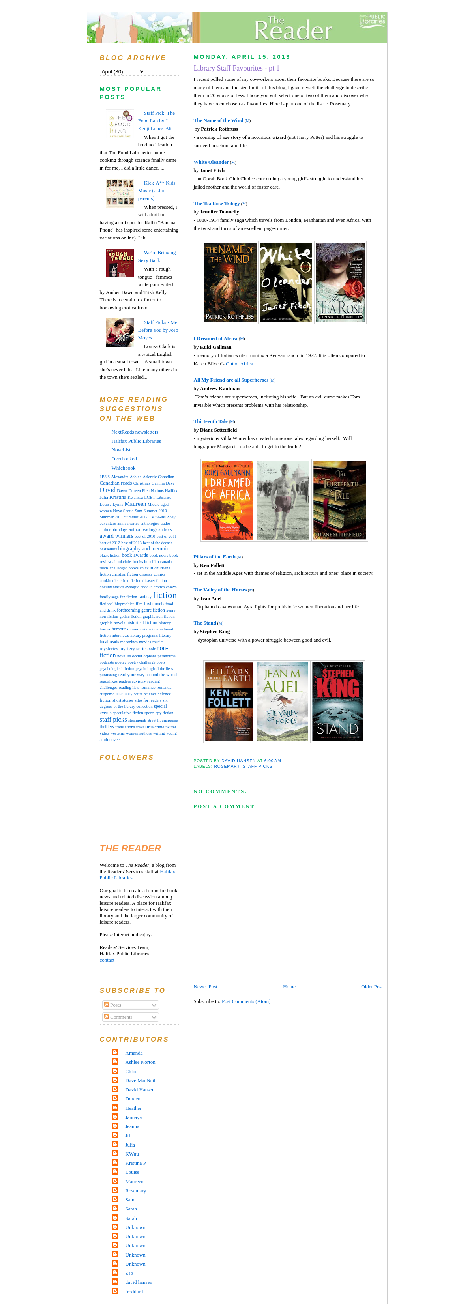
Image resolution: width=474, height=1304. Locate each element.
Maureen (135, 503)
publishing (108, 675)
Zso (129, 1273)
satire (138, 694)
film (139, 604)
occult (137, 656)
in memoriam (139, 629)
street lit (154, 720)
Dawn (122, 490)
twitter (170, 727)
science (150, 693)
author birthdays (114, 529)
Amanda (134, 1053)
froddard (134, 1292)
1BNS (105, 477)
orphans (149, 656)
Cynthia (158, 483)
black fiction (110, 555)
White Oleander (211, 162)
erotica (159, 587)
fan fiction (128, 597)
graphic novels (112, 622)
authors (165, 529)
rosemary (227, 766)
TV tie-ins (157, 517)
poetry (121, 662)
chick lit (146, 568)
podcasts (107, 662)
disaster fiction (154, 580)
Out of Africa (239, 364)
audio (165, 523)
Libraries (163, 497)
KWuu (132, 1154)
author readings (143, 529)
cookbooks (109, 580)
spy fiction (164, 713)
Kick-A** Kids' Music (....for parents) (157, 190)
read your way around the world (147, 674)
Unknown (136, 1227)
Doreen (134, 490)
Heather (134, 1108)
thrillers (107, 727)
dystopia (132, 587)
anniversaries (128, 523)
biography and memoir (143, 549)
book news (158, 555)
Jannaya (134, 1117)
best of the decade (157, 543)
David (108, 490)
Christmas (141, 483)
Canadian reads (116, 483)
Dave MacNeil (141, 1080)
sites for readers (148, 700)
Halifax (171, 490)
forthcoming (128, 610)
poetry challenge (141, 662)
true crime (155, 726)
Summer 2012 (136, 517)
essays (171, 587)
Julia (104, 497)
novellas (124, 656)
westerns (117, 733)
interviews (120, 635)
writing (159, 733)
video (104, 733)
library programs (144, 635)
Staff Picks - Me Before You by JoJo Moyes (158, 329)
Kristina (117, 497)
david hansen (139, 1282)
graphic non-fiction (159, 616)
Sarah (131, 1209)
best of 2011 (166, 536)
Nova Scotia (123, 511)
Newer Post (205, 987)
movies (145, 642)
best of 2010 (145, 536)
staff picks (258, 766)
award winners (116, 536)
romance (148, 687)
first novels (154, 603)
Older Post (372, 987)
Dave (170, 483)
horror (105, 629)
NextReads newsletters (135, 432)
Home (289, 987)
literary (165, 635)
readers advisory (132, 681)
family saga (109, 597)
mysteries (109, 648)
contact (107, 960)
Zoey (171, 517)
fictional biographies (117, 604)
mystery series (133, 648)
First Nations (153, 490)
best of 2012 (110, 543)
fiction (165, 595)
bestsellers (108, 549)
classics (145, 574)
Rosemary (136, 1191)
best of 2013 (131, 543)
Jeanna (132, 1126)
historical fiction (141, 622)
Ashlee (136, 476)
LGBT (149, 497)
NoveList (121, 450)
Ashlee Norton (141, 1062)
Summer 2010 (155, 511)
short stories (122, 700)
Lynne (118, 504)
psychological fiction (117, 668)
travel (141, 727)
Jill (129, 1135)
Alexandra (119, 477)
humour (119, 629)
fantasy (145, 596)
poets (161, 662)
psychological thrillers (154, 668)
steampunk (137, 720)
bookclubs (122, 561)
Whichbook (124, 468)
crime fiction (130, 580)
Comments (118, 1017)
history (165, 622)
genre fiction (153, 610)
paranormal (167, 656)
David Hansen (140, 1090)
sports (149, 712)
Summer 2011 (111, 517)
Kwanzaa (135, 497)
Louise (106, 504)
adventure (108, 523)
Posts (112, 1005)
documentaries (112, 587)
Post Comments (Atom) (246, 1001)
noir (152, 649)
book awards (135, 555)
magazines (129, 642)
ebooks (146, 587)
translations (125, 726)
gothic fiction (130, 616)
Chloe (132, 1071)
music (157, 641)
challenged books (124, 568)
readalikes (109, 681)
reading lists (129, 687)
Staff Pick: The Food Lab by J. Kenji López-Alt (156, 120)
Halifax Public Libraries (136, 441)
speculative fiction (128, 713)
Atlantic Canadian (158, 476)
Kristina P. (136, 1163)
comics (160, 574)
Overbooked (124, 459)
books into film (146, 561)
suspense (170, 720)
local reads (109, 641)
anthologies (150, 523)
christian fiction (125, 574)
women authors (139, 733)
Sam (138, 511)
